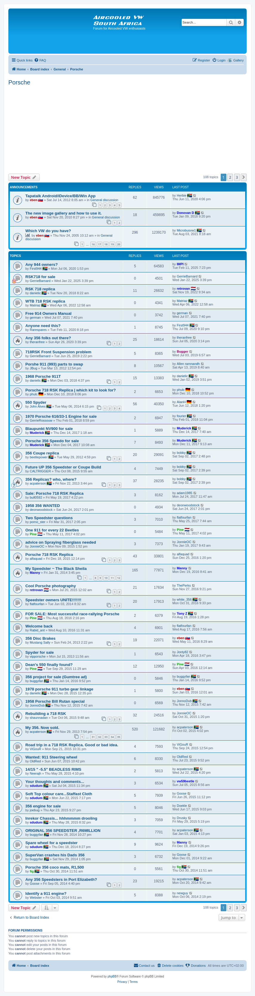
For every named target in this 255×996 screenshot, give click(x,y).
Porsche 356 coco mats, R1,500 (54, 867)
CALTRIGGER (40, 471)
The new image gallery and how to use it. (63, 213)
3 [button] (237, 177)
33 (105, 737)
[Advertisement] (127, 129)
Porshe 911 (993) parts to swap (54, 364)
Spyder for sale (39, 652)
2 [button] (230, 177)
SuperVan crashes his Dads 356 (55, 855)
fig (32, 871)
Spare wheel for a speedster (51, 843)
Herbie (181, 195)
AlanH (181, 402)
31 (93, 737)
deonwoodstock (41, 509)
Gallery (238, 60)
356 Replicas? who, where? (51, 479)
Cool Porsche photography (50, 586)
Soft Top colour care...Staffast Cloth (58, 794)
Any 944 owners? (41, 264)
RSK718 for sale (40, 277)
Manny (35, 572)
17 (99, 244)
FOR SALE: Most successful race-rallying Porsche (72, 614)
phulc (34, 394)
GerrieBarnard (40, 281)
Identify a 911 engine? (46, 893)
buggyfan (36, 681)
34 (112, 737)
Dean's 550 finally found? (49, 664)
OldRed (35, 761)
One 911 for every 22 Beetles (52, 530)
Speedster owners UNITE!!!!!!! (53, 600)
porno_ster (38, 522)
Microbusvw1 (186, 230)
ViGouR (35, 749)
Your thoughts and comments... (54, 781)
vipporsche (38, 656)
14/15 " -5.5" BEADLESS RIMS (53, 769)
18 (105, 244)
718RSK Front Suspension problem (58, 352)
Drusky (182, 818)
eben (34, 200)
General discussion (104, 200)
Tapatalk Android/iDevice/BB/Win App (60, 196)
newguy (182, 893)
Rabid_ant (37, 630)
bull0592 (36, 497)
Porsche (19, 82)
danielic (35, 293)
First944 (36, 268)
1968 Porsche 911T (43, 376)
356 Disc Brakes (40, 638)
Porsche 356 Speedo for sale (52, 441)
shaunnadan (39, 717)
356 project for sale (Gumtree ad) (56, 677)
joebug (35, 810)
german (35, 317)
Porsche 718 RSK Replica (49, 554)
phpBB (112, 976)
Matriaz (35, 305)
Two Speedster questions (49, 518)
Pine (33, 534)
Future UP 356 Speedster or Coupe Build (63, 467)
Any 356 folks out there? (48, 338)
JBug (33, 368)
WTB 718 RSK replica (45, 301)
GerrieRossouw (41, 420)
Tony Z (182, 613)
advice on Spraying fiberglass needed (60, 542)
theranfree (37, 342)
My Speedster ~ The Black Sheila (56, 568)
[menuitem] (40, 60)
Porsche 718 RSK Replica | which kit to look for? (70, 390)
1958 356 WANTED (42, 505)
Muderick (37, 432)
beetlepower (39, 457)
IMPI (180, 264)
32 (99, 737)
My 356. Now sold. (42, 727)
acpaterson (38, 483)
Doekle (182, 805)
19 (112, 244)
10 (105, 578)
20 (118, 244)
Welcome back (38, 626)
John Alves (38, 406)
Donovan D (185, 213)
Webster (36, 897)
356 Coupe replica (42, 453)
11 (112, 578)
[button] (244, 177)
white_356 (184, 599)
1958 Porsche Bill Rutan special (55, 701)
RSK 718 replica (40, 289)
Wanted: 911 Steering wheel (51, 757)
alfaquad (36, 558)
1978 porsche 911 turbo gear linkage (59, 689)
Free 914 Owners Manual (48, 313)
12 (118, 578)
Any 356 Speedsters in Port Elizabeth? (61, 879)
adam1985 (184, 493)
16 (93, 244)
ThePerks (184, 585)
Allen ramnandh (188, 364)
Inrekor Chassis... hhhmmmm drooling (61, 818)
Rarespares (38, 330)
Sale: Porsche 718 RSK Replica (54, 493)
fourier (181, 416)
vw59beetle (185, 781)
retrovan (183, 288)
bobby (181, 452)
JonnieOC (37, 546)
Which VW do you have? (48, 231)
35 (118, 737)
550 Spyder (35, 402)
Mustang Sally (40, 642)
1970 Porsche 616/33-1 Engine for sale (61, 416)
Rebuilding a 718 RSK (45, 713)
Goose (181, 793)
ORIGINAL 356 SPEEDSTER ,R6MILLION (63, 830)
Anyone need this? (43, 325)
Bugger (182, 351)
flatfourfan (184, 517)
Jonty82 (182, 652)
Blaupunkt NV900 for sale (49, 428)
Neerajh (35, 773)
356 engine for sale (43, 806)
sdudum (36, 785)
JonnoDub (37, 705)
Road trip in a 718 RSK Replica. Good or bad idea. (71, 745)
